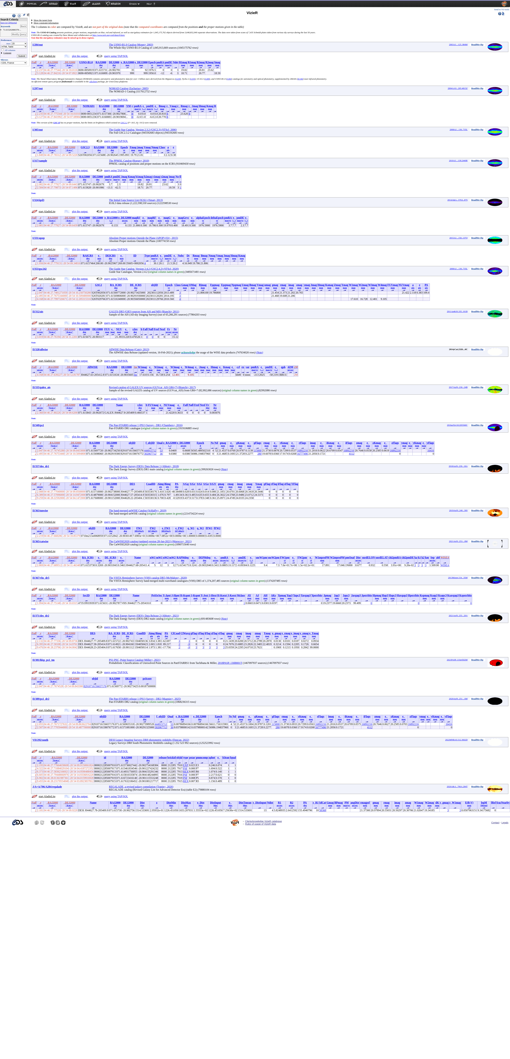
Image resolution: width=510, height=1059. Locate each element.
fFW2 (217, 528)
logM (484, 802)
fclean (225, 757)
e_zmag (304, 633)
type (185, 757)
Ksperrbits (465, 595)
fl (180, 176)
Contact (495, 822)
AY (249, 595)
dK (437, 802)
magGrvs (183, 217)
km (427, 557)
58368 (322, 810)
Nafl (150, 329)
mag (183, 65)
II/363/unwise (40, 510)
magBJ (136, 217)
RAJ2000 (101, 62)
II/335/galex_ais (41, 387)
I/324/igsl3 (38, 200)
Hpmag (377, 595)
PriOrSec (156, 595)
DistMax (186, 802)
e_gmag (276, 633)
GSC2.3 (85, 147)
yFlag (221, 633)
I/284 (229, 79)
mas (127, 65)
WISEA (445, 565)
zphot (212, 757)
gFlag (267, 483)
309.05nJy (139, 531)
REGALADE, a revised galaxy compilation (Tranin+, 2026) (141, 786)
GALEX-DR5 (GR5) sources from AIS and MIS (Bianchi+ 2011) (144, 311)
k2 (422, 557)
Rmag (184, 106)
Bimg (167, 483)
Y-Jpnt (167, 595)
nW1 (152, 557)
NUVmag (404, 284)
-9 (189, 644)
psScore (147, 678)
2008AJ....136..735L (458, 129)
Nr (175, 329)
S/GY (213, 483)
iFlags (348, 442)
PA (426, 284)
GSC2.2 (124, 122)
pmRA (160, 62)
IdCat (322, 802)
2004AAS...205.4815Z (457, 88)
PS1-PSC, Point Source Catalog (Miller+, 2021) (134, 660)
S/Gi (199, 483)
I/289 (207, 79)
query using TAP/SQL (116, 56)
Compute (7, 53)
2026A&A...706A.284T (457, 786)
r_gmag (444, 802)
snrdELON (368, 557)
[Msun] (484, 805)
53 (161, 450)
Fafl (145, 329)
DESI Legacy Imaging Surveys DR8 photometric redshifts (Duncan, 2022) (149, 739)
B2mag (201, 62)
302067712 (150, 453)
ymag (307, 284)
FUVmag (392, 284)
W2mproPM (337, 557)
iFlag (281, 483)
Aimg (161, 483)
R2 (291, 802)
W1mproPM (322, 557)
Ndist (270, 802)
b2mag (148, 176)
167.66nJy (152, 531)
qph (283, 367)
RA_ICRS (116, 284)
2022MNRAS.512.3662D (456, 739)
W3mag (372, 284)
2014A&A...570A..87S (457, 200)
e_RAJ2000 (127, 62)
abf (438, 557)
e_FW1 (166, 528)
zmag (299, 284)
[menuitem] (8, 4)
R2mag (209, 62)
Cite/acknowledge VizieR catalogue (263, 821)
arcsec (40, 65)
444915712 (150, 450)
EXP (185, 765)
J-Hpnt (175, 595)
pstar (192, 757)
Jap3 (336, 595)
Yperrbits (316, 595)
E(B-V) (469, 802)
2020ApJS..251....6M (458, 698)
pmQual (350, 557)
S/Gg (186, 483)
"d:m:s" (69, 65)
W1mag (353, 284)
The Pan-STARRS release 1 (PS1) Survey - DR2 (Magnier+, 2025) (145, 698)
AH (265, 595)
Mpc (142, 805)
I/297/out (37, 88)
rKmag (284, 442)
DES (132, 483)
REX (185, 771)
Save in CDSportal (9, 22)
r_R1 (316, 802)
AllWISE (92, 367)
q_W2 (200, 528)
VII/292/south (40, 739)
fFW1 (209, 528)
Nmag (154, 147)
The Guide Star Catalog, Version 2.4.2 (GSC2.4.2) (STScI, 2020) (144, 268)
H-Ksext (222, 595)
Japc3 (346, 595)
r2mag (164, 176)
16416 (430, 450)
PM (346, 802)
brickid (171, 757)
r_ (168, 106)
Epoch (152, 62)
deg (101, 65)
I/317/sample (39, 160)
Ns (212, 442)
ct (285, 560)
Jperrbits (366, 595)
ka (415, 557)
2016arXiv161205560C (457, 425)
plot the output (80, 56)
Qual (160, 442)
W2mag (363, 284)
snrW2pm (273, 557)
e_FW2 (179, 528)
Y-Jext (204, 595)
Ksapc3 (442, 595)
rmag (283, 284)
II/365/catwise (40, 541)
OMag (193, 284)
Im (135, 374)
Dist (358, 557)
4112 (351, 453)
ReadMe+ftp (477, 44)
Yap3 (290, 595)
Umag (245, 284)
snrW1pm (261, 557)
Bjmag (203, 284)
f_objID (150, 442)
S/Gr (192, 483)
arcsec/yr (224, 560)
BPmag (338, 802)
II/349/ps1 (38, 425)
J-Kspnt (195, 595)
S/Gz (206, 483)
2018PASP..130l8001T (230, 663)
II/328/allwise (40, 349)
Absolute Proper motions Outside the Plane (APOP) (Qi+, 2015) (143, 238)
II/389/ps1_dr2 (40, 698)
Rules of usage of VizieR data (260, 824)
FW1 (139, 528)
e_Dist (200, 802)
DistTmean (245, 802)
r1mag (156, 176)
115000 (257, 450)
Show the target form (43, 20)
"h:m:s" (52, 65)
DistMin (171, 802)
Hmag (202, 106)
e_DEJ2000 (141, 62)
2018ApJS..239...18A (458, 466)
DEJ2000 (114, 62)
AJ (257, 595)
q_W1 (190, 528)
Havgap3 (402, 595)
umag (267, 284)
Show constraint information (46, 23)
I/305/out (37, 129)
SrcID (86, 595)
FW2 (152, 528)
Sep (432, 557)
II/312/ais (37, 311)
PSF (185, 768)
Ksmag (329, 284)
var (247, 367)
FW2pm (302, 557)
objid (95, 678)
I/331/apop (38, 238)
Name (119, 405)
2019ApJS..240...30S (458, 510)
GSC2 (98, 284)
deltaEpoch (217, 217)
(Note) (259, 352)
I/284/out (37, 44)
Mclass (241, 595)
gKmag (240, 442)
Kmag (209, 106)
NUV (119, 329)
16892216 (302, 450)
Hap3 (385, 595)
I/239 (178, 79)
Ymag (344, 284)
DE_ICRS (135, 284)
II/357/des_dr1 (40, 466)
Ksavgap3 (453, 595)
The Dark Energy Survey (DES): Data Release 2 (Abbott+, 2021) (144, 615)
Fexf (156, 329)
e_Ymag (314, 633)
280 (259, 453)
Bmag (162, 106)
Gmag (184, 284)
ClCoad (175, 633)
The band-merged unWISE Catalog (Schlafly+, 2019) (137, 510)
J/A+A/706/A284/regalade (47, 786)
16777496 (302, 453)
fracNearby (502, 802)
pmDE (168, 62)
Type (147, 255)
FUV (107, 329)
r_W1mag (455, 802)
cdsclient (93, 81)
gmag (275, 284)
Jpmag (327, 595)
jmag (140, 147)
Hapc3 (392, 595)
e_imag (295, 633)
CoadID (150, 483)
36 (161, 453)
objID (154, 284)
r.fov (135, 329)
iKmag (330, 442)
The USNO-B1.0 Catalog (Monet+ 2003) (131, 44)
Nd (216, 442)
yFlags (430, 442)
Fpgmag (214, 284)
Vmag (173, 106)
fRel (493, 802)
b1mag (139, 176)
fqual (233, 757)
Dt (188, 255)
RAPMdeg (183, 557)
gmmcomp (202, 757)
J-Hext (213, 595)
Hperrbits (413, 595)
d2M (290, 367)
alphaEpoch (203, 217)
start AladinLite (47, 56)
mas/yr (160, 65)
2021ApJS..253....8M (458, 541)
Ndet (175, 62)
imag (172, 176)
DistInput (215, 802)
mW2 (172, 557)
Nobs (181, 255)
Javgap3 (356, 595)
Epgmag (226, 284)
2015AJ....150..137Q (458, 238)
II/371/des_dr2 (40, 615)
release (163, 757)
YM (128, 106)
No (177, 176)
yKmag (417, 442)
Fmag (133, 147)
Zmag (337, 284)
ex (243, 367)
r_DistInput (259, 802)
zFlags (395, 442)
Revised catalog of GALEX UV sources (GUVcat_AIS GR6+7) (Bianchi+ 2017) (152, 387)
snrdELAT (382, 557)
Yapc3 (296, 595)
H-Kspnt (185, 595)
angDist (354, 802)
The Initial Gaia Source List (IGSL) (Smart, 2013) (136, 200)
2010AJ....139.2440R (458, 160)
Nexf (162, 329)
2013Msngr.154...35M (457, 577)
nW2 (166, 557)
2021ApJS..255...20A (458, 615)
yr (152, 65)
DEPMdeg (204, 557)
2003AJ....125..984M (458, 44)
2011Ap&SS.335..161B (457, 311)
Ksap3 (434, 595)
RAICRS (88, 255)
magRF (151, 217)
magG (167, 217)
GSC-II (56, 122)
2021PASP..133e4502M (457, 660)
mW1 (159, 557)
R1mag (192, 62)
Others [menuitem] (133, 4)
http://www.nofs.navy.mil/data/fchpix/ (108, 35)
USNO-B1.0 (86, 62)
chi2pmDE (408, 557)
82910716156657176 (95, 686)
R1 (279, 802)
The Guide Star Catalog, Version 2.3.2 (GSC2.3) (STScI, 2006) (143, 129)
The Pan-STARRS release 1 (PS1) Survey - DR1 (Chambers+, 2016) (146, 425)
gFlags (257, 442)
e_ (144, 106)
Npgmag (236, 284)
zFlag (287, 483)
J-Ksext (231, 595)
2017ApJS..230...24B (458, 387)
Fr (168, 329)
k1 (419, 557)
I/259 (192, 79)
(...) (143, 109)
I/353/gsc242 (39, 268)
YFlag (294, 483)
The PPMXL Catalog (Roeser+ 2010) (129, 160)
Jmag (195, 106)
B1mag (183, 62)
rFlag (274, 483)
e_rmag (286, 633)
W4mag (382, 284)
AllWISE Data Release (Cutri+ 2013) (129, 349)
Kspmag (424, 595)
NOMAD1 (89, 106)
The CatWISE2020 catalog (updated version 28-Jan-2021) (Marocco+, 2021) (150, 541)
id (105, 757)
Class (162, 147)
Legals (504, 822)
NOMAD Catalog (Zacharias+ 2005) (128, 88)
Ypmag (282, 595)
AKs (273, 595)
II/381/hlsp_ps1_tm (43, 660)
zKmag (377, 442)
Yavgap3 (306, 595)
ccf (238, 367)
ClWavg (185, 633)
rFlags (302, 442)
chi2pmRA (394, 557)
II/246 (300, 79)
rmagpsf (365, 802)
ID (134, 255)
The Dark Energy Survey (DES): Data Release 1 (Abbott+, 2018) (144, 466)
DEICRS (110, 255)
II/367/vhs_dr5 (40, 577)
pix (168, 150)
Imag (217, 62)
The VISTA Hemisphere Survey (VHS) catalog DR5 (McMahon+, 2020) (148, 577)
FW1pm (284, 557)
